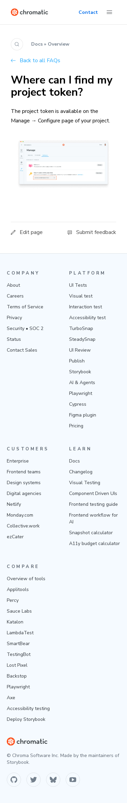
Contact (88, 12)
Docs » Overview (50, 44)
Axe (11, 697)
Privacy (14, 317)
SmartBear (18, 643)
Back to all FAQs (35, 60)
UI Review (80, 350)
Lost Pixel (17, 665)
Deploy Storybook (26, 719)
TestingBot (18, 654)
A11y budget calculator (94, 543)
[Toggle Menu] (109, 12)
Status (14, 339)
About (13, 285)
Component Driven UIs (93, 493)
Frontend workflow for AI (93, 518)
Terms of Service (25, 307)
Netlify (14, 504)
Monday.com (20, 515)
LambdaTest (20, 633)
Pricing (76, 426)
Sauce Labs (19, 611)
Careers (15, 296)
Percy (13, 600)
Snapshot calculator (91, 532)
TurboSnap (81, 328)
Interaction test (85, 307)
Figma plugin (82, 415)
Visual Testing (84, 482)
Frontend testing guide (93, 504)
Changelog (80, 472)
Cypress (77, 404)
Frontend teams (24, 472)
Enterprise (18, 461)
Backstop (17, 676)
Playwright (80, 393)
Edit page (27, 232)
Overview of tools (26, 578)
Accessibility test (87, 317)
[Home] (29, 12)
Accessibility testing (28, 708)
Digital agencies (24, 493)
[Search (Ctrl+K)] (17, 44)
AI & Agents (82, 382)
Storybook (80, 372)
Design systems (24, 482)
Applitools (18, 589)
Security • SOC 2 (25, 328)
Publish (77, 361)
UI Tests (78, 285)
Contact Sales (22, 350)
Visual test (80, 296)
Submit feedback (91, 232)
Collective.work (23, 526)
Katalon (15, 622)
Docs (74, 461)
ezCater (15, 537)
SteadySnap (82, 339)
